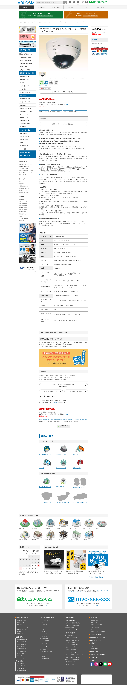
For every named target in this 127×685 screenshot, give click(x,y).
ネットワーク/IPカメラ (22, 622)
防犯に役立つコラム (96, 640)
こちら (46, 605)
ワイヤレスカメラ (24, 105)
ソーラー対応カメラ (25, 123)
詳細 (67, 104)
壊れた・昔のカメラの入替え (26, 172)
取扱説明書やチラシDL (24, 214)
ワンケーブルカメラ (25, 102)
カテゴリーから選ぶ (22, 617)
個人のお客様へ (70, 617)
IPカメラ (46, 463)
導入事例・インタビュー (97, 637)
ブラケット (44, 627)
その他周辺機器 (45, 640)
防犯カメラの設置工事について (73, 647)
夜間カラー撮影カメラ (22, 639)
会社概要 (93, 643)
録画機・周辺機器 (25, 152)
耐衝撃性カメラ (24, 117)
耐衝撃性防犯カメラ (21, 648)
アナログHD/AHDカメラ (22, 627)
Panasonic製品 (24, 139)
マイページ (93, 646)
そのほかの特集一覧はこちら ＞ (98, 577)
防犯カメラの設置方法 (96, 624)
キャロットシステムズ (25, 136)
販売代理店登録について (72, 627)
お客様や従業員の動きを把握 (26, 170)
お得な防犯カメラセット (22, 620)
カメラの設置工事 (56, 7)
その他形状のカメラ (25, 92)
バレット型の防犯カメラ (63, 497)
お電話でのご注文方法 (71, 637)
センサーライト (45, 634)
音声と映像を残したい (24, 166)
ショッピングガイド (23, 201)
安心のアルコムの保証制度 (81, 110)
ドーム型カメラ (24, 82)
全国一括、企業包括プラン (72, 625)
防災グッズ (44, 643)
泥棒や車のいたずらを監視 (25, 164)
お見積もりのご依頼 (23, 218)
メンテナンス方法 (95, 629)
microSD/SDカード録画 (26, 111)
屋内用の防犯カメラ (63, 482)
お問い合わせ (100, 7)
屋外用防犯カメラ (24, 76)
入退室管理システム (23, 186)
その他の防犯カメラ (80, 482)
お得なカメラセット (29, 54)
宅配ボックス (45, 638)
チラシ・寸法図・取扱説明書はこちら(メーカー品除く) (63, 385)
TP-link (43, 656)
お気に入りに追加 (46, 88)
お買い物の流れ (70, 635)
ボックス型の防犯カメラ (80, 497)
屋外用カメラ (20, 634)
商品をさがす (26, 7)
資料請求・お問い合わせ (97, 654)
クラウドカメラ (24, 114)
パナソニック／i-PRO (47, 651)
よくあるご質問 (22, 211)
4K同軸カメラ (23, 66)
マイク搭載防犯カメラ (22, 651)
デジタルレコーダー (46, 620)
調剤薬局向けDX (23, 184)
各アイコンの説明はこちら (45, 85)
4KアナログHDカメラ (22, 629)
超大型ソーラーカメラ (24, 190)
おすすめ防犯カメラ (46, 449)
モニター (44, 622)
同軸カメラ (80, 449)
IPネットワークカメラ (25, 57)
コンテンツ (93, 617)
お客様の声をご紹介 (76, 391)
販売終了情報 (94, 651)
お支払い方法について (44, 110)
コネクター (44, 629)
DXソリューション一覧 (71, 630)
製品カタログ (22, 220)
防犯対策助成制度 (23, 205)
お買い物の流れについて (56, 110)
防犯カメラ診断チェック (97, 620)
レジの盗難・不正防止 (24, 168)
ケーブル (44, 631)
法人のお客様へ (70, 620)
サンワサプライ (24, 146)
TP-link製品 (23, 149)
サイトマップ (94, 657)
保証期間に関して (23, 207)
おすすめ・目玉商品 (25, 70)
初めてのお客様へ (71, 633)
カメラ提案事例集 (23, 203)
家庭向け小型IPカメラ (25, 108)
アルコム (44, 649)
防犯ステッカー (45, 636)
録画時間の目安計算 (96, 627)
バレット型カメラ (24, 89)
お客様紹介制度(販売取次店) (73, 623)
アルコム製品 (23, 133)
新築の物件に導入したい (25, 175)
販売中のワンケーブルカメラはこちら (63, 92)
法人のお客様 (41, 7)
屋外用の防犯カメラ (46, 482)
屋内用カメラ (20, 631)
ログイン (56, 402)
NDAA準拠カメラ (24, 126)
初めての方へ (22, 199)
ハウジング (44, 624)
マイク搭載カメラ (24, 120)
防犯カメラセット (63, 449)
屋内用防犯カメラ (24, 79)
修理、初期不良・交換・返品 (73, 657)
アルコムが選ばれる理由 (72, 644)
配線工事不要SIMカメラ (24, 192)
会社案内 (85, 7)
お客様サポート (71, 7)
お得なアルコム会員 (71, 649)
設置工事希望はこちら (50, 391)
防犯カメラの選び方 (96, 622)
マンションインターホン (25, 188)
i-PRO (21, 142)
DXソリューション (23, 181)
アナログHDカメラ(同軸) (26, 63)
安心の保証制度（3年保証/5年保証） (75, 655)
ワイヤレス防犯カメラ (22, 646)
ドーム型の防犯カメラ (46, 497)
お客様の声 (21, 216)
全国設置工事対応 (23, 209)
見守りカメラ (80, 463)
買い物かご (95, 39)
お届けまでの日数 (70, 642)
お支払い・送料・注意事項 (72, 640)
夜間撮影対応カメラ (25, 99)
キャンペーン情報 (95, 634)
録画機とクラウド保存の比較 (98, 631)
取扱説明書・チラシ (71, 661)
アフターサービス (71, 652)
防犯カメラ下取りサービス (72, 659)
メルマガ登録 (94, 649)
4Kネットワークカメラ (25, 60)
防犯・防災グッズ (25, 156)
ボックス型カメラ (24, 86)
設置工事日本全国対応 (68, 110)
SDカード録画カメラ (22, 655)
